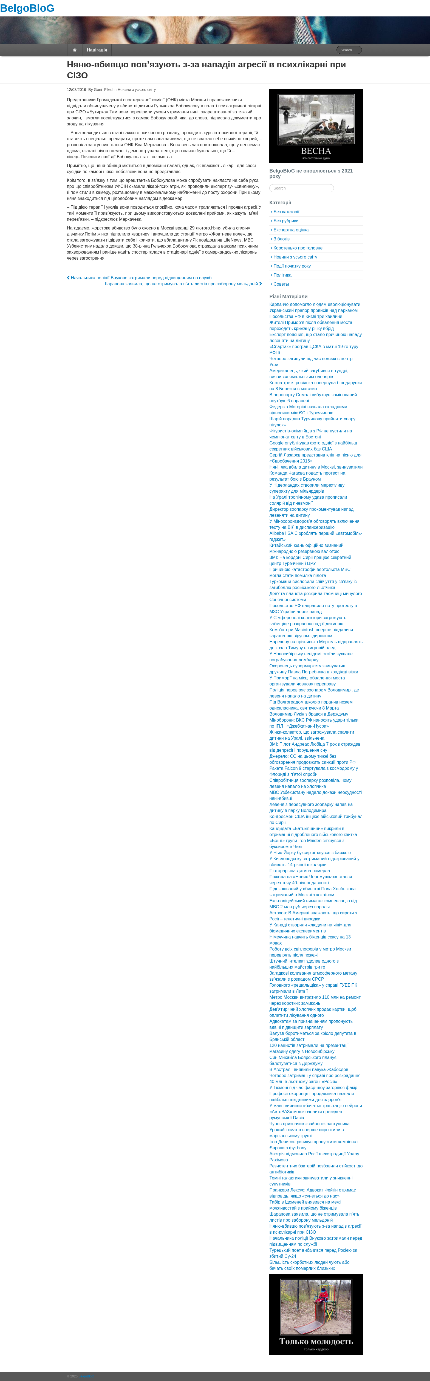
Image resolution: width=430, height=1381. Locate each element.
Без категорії (286, 211)
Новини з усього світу (137, 89)
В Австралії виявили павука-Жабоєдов (308, 1069)
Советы (281, 284)
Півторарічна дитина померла (299, 870)
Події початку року (292, 266)
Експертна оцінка (291, 230)
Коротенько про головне (297, 248)
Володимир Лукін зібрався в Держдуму (308, 714)
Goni (97, 89)
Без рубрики (285, 221)
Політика (282, 275)
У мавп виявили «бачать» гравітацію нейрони (315, 1105)
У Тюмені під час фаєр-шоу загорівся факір (313, 1087)
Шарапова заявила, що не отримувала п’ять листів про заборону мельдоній (182, 284)
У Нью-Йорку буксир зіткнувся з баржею (309, 852)
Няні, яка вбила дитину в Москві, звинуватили (316, 467)
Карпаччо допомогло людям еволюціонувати (314, 304)
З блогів (281, 239)
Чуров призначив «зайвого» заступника (309, 1123)
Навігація (97, 50)
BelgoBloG (27, 8)
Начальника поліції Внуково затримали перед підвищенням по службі (140, 277)
